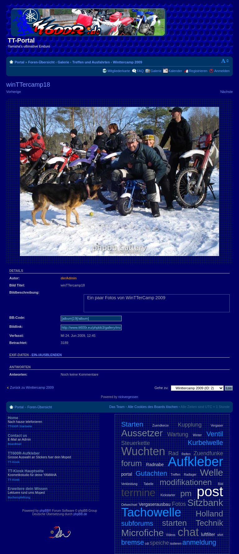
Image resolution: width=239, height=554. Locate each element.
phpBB (44, 510)
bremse (132, 542)
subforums (137, 523)
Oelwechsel (129, 504)
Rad (173, 453)
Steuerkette (135, 443)
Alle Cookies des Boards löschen (153, 407)
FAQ (140, 71)
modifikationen (186, 482)
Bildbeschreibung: (24, 292)
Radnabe (155, 464)
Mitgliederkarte (118, 71)
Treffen (175, 474)
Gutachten (151, 473)
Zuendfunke (208, 453)
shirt (220, 535)
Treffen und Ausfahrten (91, 62)
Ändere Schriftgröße (225, 61)
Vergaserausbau (155, 504)
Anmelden (222, 71)
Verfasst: (16, 335)
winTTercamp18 (28, 84)
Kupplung (190, 425)
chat (188, 532)
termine (138, 492)
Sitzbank (205, 502)
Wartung (177, 434)
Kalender (175, 71)
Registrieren (198, 71)
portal (126, 474)
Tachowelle (151, 512)
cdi (147, 543)
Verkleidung (129, 484)
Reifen (185, 454)
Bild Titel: (17, 285)
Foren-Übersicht (41, 62)
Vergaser (217, 425)
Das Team (116, 407)
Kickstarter (168, 495)
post (210, 491)
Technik (209, 523)
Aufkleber (195, 461)
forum (131, 463)
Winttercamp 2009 (127, 62)
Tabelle (148, 484)
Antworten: (18, 374)
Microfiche (142, 533)
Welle (211, 472)
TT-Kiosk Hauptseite (53, 475)
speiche (159, 543)
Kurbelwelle (205, 442)
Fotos (179, 504)
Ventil (214, 434)
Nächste (226, 92)
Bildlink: (16, 326)
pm (185, 493)
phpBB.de (80, 514)
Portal (19, 62)
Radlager (190, 474)
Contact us (53, 439)
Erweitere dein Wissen (53, 493)
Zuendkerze (160, 425)
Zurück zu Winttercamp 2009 (32, 387)
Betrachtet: (18, 343)
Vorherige (13, 92)
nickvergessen (128, 397)
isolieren (175, 543)
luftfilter (208, 534)
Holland (209, 513)
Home (53, 422)
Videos (170, 535)
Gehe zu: (161, 388)
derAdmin (69, 278)
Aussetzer (141, 433)
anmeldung (199, 542)
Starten (132, 424)
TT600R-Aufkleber (53, 457)
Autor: (14, 278)
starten (174, 523)
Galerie (63, 62)
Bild (220, 484)
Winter (197, 435)
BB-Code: (17, 317)
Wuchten (143, 451)
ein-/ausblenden (47, 355)
